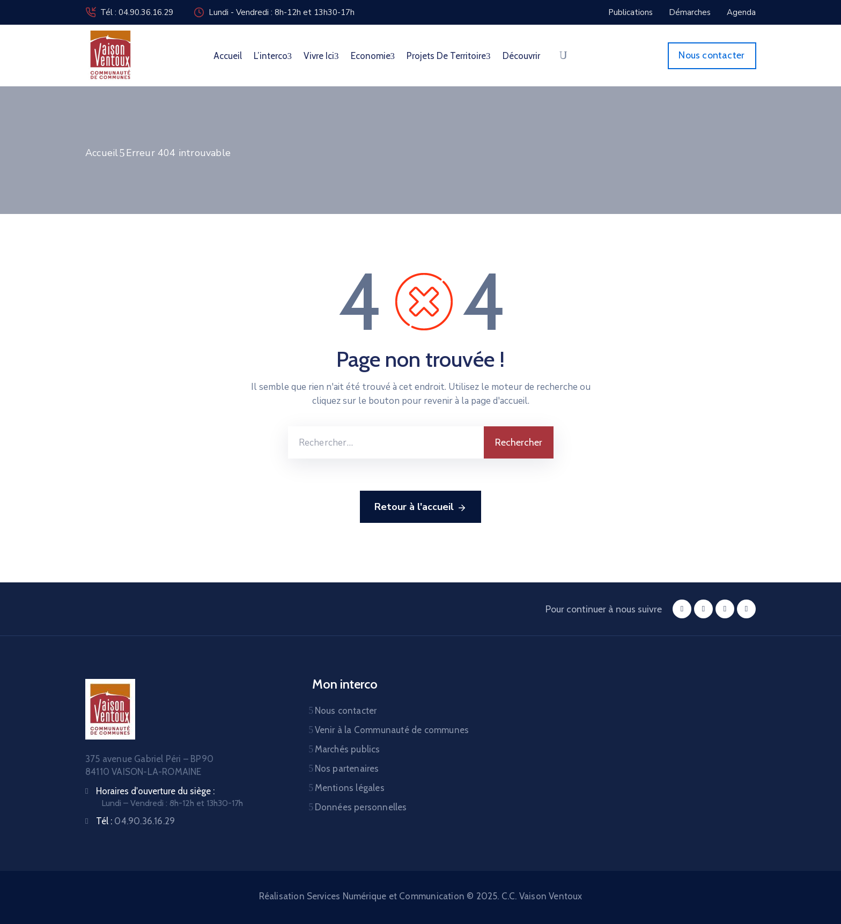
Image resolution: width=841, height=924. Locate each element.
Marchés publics (347, 749)
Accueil (227, 55)
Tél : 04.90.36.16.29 (136, 12)
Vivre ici (321, 55)
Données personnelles (361, 807)
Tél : (135, 821)
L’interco (273, 55)
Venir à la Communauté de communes (392, 730)
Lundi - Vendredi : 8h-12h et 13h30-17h (282, 12)
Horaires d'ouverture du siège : (155, 791)
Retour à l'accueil (420, 507)
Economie (373, 55)
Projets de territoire (449, 55)
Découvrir (521, 55)
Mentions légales (350, 787)
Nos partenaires (347, 768)
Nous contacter (346, 710)
